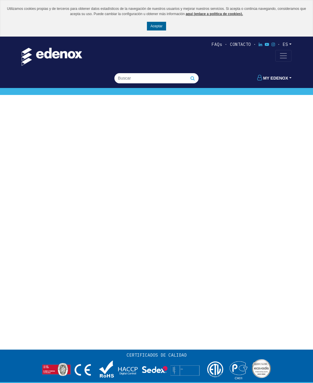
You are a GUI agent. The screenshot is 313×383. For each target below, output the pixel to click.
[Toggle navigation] (283, 56)
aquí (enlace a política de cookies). (214, 14)
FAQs (217, 44)
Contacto (240, 44)
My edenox (272, 78)
